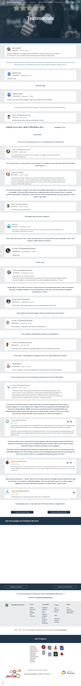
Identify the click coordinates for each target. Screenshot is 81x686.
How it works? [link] (42, 2)
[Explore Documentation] (65, 587)
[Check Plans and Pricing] (22, 512)
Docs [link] (66, 2)
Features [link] (31, 2)
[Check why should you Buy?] (59, 512)
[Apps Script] (40, 551)
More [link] (73, 2)
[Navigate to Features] (16, 587)
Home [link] (25, 2)
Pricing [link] (50, 2)
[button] (79, 2)
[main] (40, 19)
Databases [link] (58, 2)
